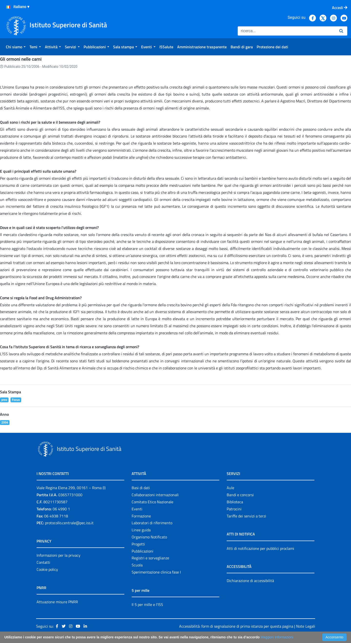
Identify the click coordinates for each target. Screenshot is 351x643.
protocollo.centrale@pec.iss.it (69, 523)
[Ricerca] (286, 31)
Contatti (43, 562)
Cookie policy (47, 569)
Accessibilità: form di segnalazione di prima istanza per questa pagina (236, 626)
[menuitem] (16, 47)
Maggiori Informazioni (277, 637)
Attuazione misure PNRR (57, 602)
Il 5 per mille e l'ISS (147, 604)
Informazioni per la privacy (58, 555)
